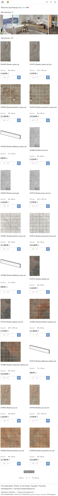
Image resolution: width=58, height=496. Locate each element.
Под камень (42, 486)
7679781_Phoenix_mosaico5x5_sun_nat (42, 450)
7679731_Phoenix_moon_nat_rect (40, 193)
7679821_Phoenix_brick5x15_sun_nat (12, 450)
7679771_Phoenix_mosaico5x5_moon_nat (43, 236)
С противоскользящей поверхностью (24, 488)
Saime (23, 7)
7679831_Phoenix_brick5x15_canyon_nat (13, 107)
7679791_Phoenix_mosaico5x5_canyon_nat (43, 107)
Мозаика (16, 486)
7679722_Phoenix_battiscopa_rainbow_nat (43, 361)
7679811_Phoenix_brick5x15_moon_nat (13, 236)
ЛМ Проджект (51, 494)
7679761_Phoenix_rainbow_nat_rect (12, 322)
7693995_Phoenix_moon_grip (10, 193)
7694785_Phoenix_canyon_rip (10, 64)
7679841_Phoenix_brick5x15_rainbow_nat (43, 322)
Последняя (35, 478)
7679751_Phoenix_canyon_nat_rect (41, 64)
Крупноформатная (6, 488)
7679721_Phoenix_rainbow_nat (39, 279)
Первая (21, 478)
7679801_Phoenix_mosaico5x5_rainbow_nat (14, 365)
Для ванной (9, 486)
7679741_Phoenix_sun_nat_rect (39, 408)
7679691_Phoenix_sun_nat (9, 408)
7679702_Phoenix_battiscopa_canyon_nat (14, 146)
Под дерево (34, 486)
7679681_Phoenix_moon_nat (39, 150)
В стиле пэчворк (25, 486)
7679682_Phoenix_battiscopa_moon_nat (13, 275)
